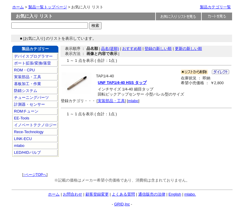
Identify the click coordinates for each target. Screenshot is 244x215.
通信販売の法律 (151, 194)
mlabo (18, 145)
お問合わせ (72, 194)
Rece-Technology (28, 132)
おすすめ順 (132, 48)
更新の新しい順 (188, 48)
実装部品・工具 (27, 77)
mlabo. (190, 194)
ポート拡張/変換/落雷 (32, 63)
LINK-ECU (22, 138)
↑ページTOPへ (34, 175)
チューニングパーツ (31, 97)
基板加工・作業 (27, 84)
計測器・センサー (29, 104)
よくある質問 (123, 194)
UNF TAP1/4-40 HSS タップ (122, 82)
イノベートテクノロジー (35, 125)
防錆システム (25, 90)
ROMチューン (25, 111)
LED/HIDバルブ (27, 152)
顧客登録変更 (97, 194)
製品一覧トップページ (47, 7)
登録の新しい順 (158, 48)
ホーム (18, 7)
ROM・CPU (24, 70)
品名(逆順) (110, 48)
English (174, 194)
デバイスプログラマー (33, 56)
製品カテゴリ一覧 (215, 7)
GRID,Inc (122, 204)
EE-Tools (21, 118)
